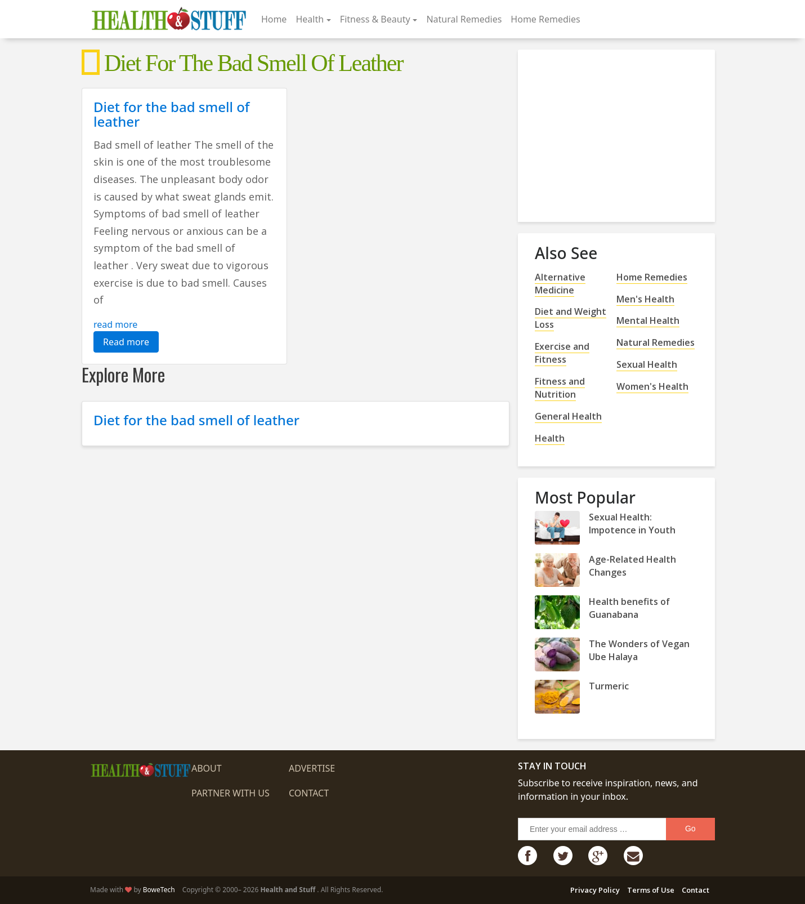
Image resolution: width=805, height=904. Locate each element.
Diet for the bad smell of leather (171, 114)
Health (310, 19)
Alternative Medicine (560, 283)
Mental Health (647, 320)
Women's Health (652, 386)
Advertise (312, 768)
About (206, 768)
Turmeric (609, 686)
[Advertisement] (619, 131)
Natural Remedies (464, 19)
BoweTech (159, 889)
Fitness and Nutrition (560, 387)
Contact (309, 793)
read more (115, 324)
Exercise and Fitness (562, 353)
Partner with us (230, 793)
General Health (568, 416)
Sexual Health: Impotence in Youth (632, 523)
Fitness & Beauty (375, 19)
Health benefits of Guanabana (629, 608)
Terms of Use (650, 890)
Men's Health (645, 299)
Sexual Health (646, 364)
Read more (126, 342)
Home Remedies (545, 19)
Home (274, 19)
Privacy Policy (595, 890)
